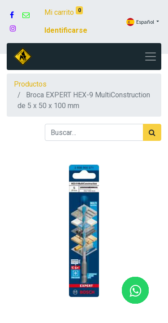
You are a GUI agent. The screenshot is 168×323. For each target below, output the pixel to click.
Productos (30, 84)
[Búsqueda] (152, 132)
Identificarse (65, 30)
